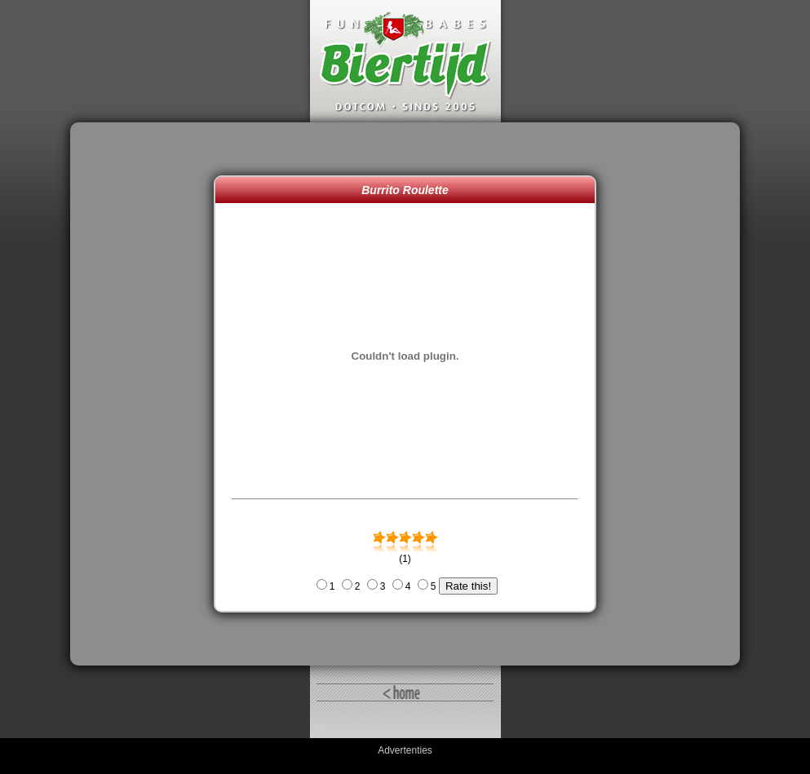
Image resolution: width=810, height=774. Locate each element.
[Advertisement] (146, 394)
